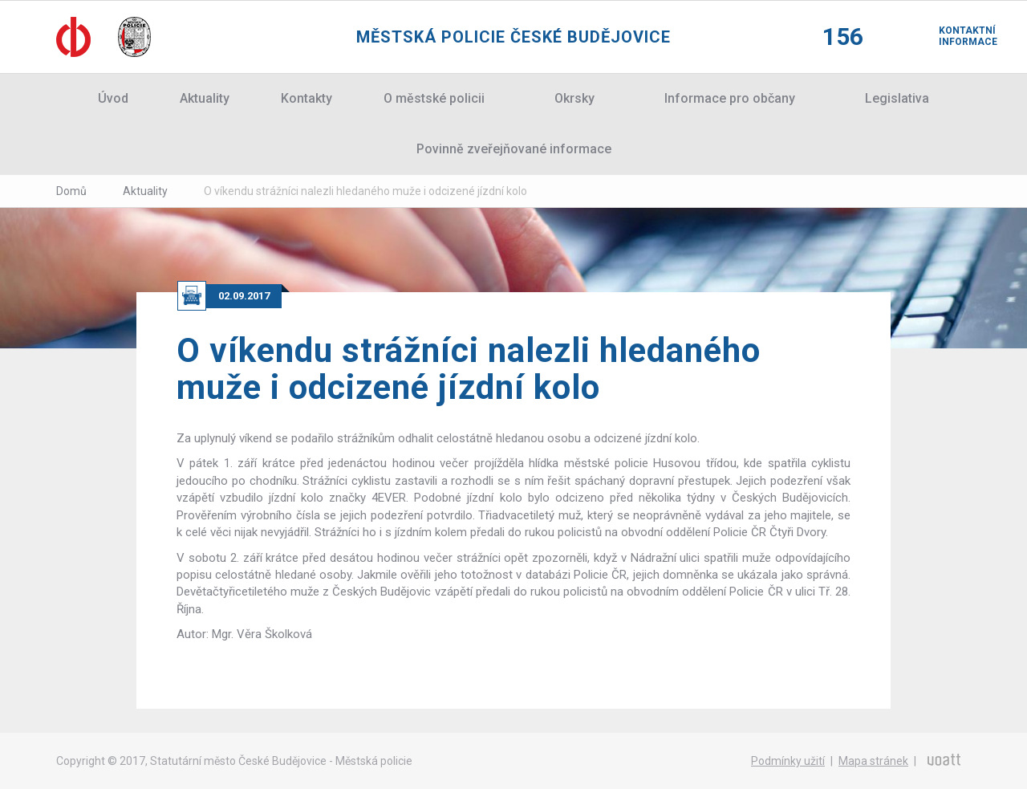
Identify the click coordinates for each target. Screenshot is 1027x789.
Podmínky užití (788, 760)
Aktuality (204, 98)
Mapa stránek (873, 760)
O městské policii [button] (434, 98)
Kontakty (306, 98)
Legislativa (897, 98)
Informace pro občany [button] (729, 98)
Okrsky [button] (574, 98)
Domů (71, 191)
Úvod (113, 98)
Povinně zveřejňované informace (513, 149)
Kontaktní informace (955, 36)
